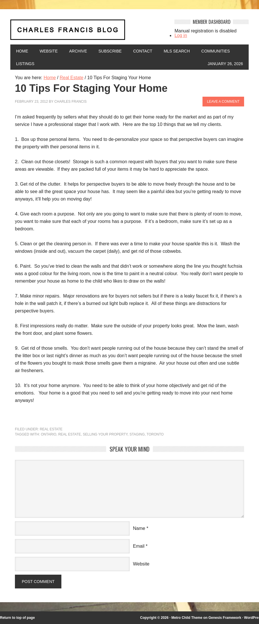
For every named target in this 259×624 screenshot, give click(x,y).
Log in (180, 35)
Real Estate (51, 429)
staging (137, 434)
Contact (142, 51)
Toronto (155, 434)
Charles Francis (70, 102)
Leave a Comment (223, 102)
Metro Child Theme (186, 618)
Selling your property (105, 434)
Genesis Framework (225, 618)
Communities (215, 51)
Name (139, 528)
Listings (25, 63)
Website (49, 51)
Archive (78, 51)
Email (139, 546)
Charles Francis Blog (88, 32)
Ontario (48, 434)
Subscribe (110, 51)
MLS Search (177, 51)
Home (22, 51)
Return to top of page (17, 618)
